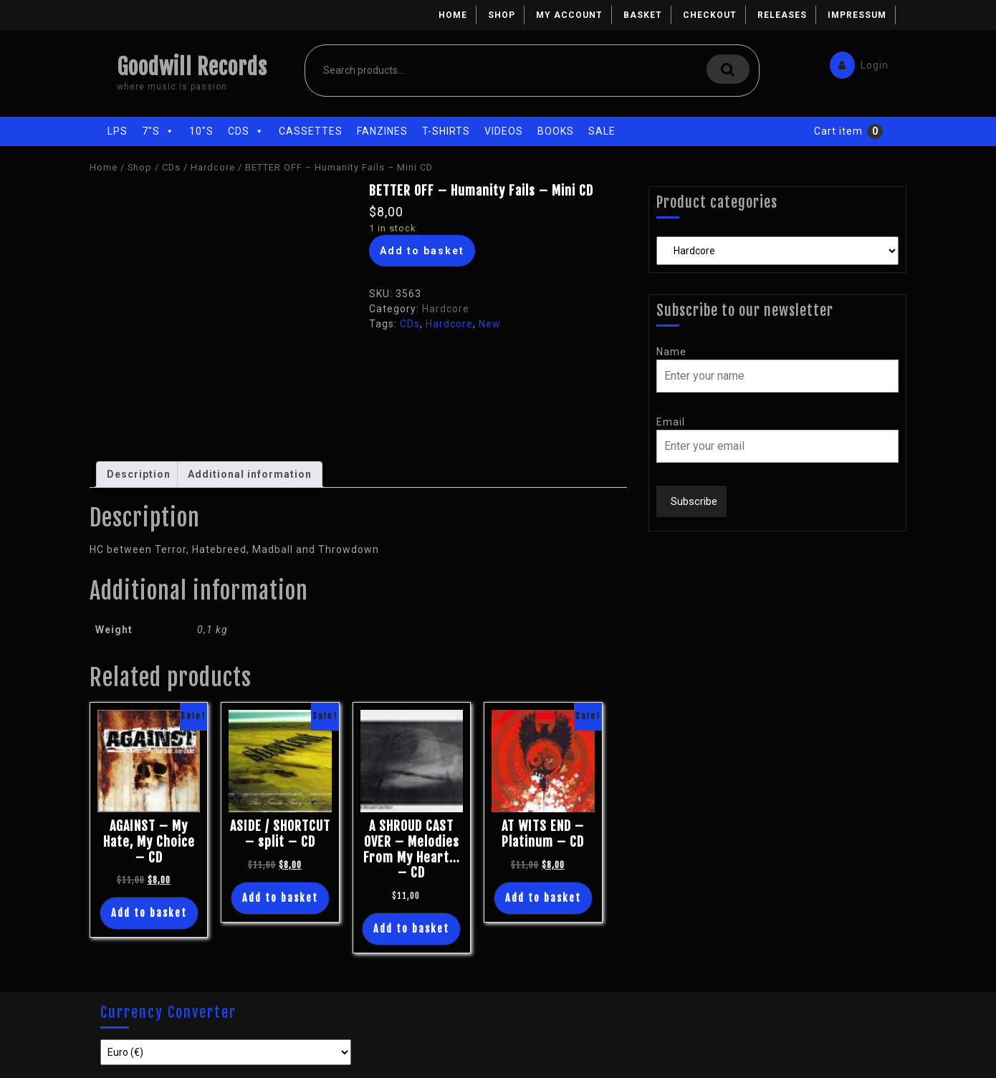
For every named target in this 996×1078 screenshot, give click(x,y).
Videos (503, 131)
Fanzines (382, 131)
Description (139, 474)
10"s (201, 131)
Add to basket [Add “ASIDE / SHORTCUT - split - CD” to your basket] (280, 898)
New (490, 323)
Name (671, 351)
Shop (501, 15)
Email (670, 422)
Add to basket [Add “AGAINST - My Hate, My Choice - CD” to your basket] (149, 913)
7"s (158, 131)
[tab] (138, 474)
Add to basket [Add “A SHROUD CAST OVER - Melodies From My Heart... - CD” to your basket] (411, 929)
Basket (642, 15)
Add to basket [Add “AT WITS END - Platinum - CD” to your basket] (543, 898)
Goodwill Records (192, 67)
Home (453, 15)
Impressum (857, 15)
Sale (602, 131)
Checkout (710, 15)
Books (555, 131)
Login (856, 62)
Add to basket (422, 250)
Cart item (838, 131)
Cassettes (311, 131)
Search (728, 69)
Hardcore (213, 167)
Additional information (250, 474)
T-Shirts (446, 131)
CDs (246, 131)
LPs (117, 131)
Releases (782, 15)
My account (569, 15)
